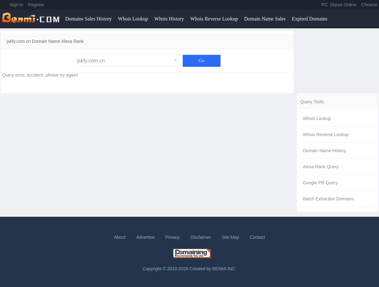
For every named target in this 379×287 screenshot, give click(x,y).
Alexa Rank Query (321, 166)
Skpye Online (343, 4)
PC (325, 4)
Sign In (16, 4)
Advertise (145, 237)
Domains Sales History (88, 18)
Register (36, 4)
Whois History (169, 18)
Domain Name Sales (265, 18)
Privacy (172, 237)
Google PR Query (320, 182)
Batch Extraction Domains (328, 198)
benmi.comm (32, 18)
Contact (257, 237)
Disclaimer (200, 237)
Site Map (230, 237)
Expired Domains (309, 18)
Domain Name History (324, 150)
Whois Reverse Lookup (214, 18)
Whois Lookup (133, 18)
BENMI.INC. (224, 268)
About (120, 237)
